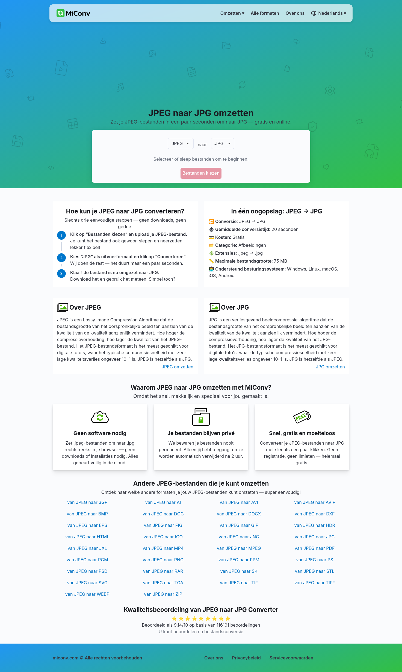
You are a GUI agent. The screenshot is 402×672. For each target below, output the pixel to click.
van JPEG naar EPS (87, 525)
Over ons (213, 658)
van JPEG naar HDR (314, 525)
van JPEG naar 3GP (87, 502)
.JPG (219, 143)
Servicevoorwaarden (292, 658)
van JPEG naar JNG (239, 536)
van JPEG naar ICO (163, 536)
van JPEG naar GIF (239, 525)
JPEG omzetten (177, 366)
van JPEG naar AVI (239, 502)
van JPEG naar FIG (163, 525)
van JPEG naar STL (315, 571)
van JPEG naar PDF (315, 548)
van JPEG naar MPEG (239, 548)
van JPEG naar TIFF (314, 582)
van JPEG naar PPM (238, 559)
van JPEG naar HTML (87, 536)
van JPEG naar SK (239, 571)
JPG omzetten (330, 366)
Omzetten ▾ (232, 13)
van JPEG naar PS (314, 559)
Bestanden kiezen (201, 173)
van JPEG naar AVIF (314, 502)
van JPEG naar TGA (163, 582)
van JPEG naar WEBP (87, 594)
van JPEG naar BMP (87, 514)
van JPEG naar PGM (87, 559)
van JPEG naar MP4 (163, 548)
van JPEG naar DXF (315, 514)
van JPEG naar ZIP (163, 594)
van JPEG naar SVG (87, 582)
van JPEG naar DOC (163, 514)
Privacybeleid (246, 658)
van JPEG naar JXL (87, 548)
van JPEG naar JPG (315, 536)
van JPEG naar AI (163, 502)
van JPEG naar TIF (239, 582)
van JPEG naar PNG (163, 559)
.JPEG (176, 143)
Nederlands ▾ (328, 13)
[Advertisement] (201, 64)
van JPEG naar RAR (163, 571)
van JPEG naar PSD (87, 571)
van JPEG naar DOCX (239, 514)
